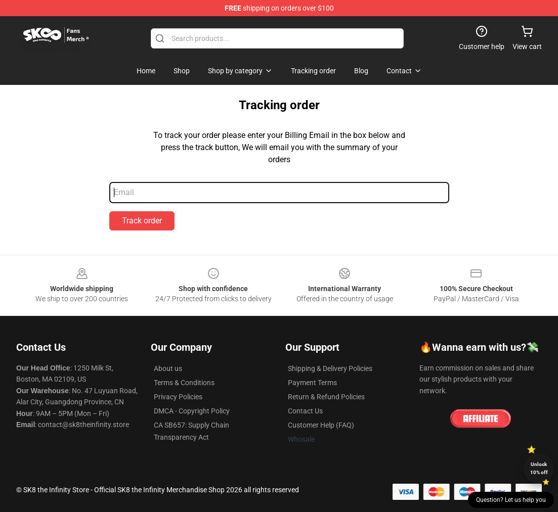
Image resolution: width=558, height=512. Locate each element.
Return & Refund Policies (326, 397)
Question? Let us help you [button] (511, 499)
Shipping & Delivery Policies (330, 368)
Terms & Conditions (184, 383)
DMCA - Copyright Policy (192, 411)
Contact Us (305, 411)
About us (168, 368)
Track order (142, 220)
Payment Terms (312, 383)
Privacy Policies (178, 397)
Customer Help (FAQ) (321, 425)
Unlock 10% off (539, 468)
